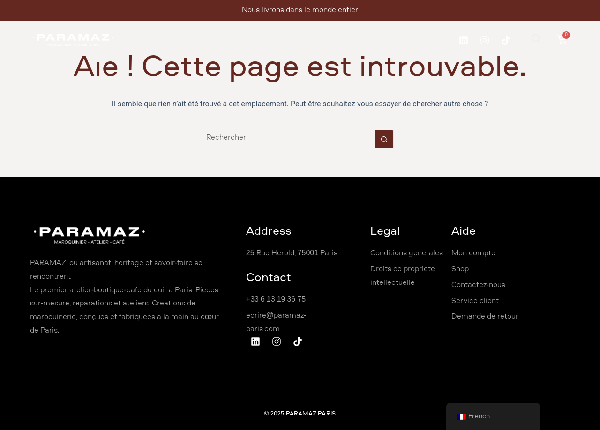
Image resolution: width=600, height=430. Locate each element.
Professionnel (306, 29)
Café (284, 50)
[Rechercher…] (290, 139)
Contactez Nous (405, 29)
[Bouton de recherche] (384, 139)
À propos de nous (202, 29)
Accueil (149, 29)
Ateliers (256, 29)
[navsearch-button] (536, 40)
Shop (354, 29)
